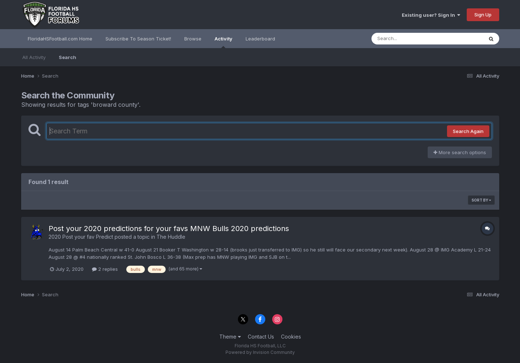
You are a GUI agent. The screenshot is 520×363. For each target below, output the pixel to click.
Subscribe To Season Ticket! (138, 39)
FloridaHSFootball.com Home (60, 39)
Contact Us (261, 336)
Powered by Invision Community (260, 352)
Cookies (291, 336)
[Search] (407, 38)
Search (67, 57)
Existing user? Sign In (431, 15)
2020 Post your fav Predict (81, 237)
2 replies (105, 269)
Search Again (468, 131)
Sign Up (483, 14)
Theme (230, 336)
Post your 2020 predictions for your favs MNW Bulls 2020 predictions (169, 228)
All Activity (34, 57)
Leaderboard (260, 39)
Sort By (481, 200)
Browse (192, 39)
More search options (460, 152)
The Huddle (171, 237)
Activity (223, 42)
